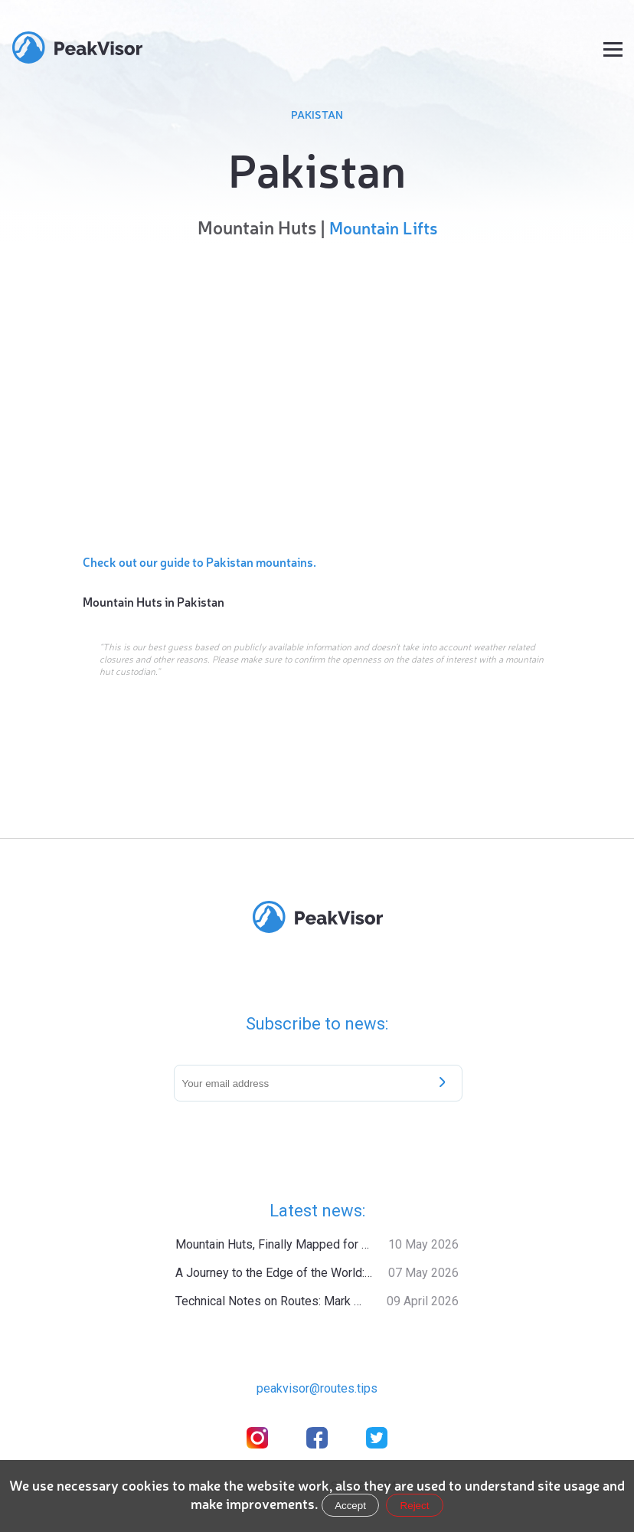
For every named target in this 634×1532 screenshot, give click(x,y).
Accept (350, 1505)
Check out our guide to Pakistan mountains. (199, 561)
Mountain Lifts (383, 227)
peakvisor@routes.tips (317, 1388)
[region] (317, 392)
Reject (415, 1505)
